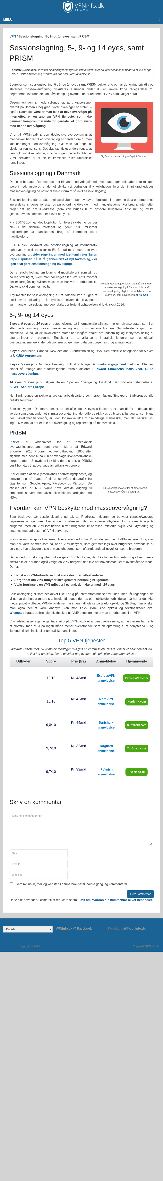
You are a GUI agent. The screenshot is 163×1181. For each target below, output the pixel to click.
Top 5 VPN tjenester (81, 641)
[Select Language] (28, 929)
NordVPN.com (136, 701)
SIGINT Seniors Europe (27, 387)
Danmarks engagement (108, 364)
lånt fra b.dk (140, 294)
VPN (13, 36)
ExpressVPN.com (136, 678)
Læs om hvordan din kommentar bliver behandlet (115, 900)
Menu (8, 19)
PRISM (15, 442)
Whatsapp (17, 612)
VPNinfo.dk (10, 946)
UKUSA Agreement (27, 355)
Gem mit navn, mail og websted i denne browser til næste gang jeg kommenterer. (71, 884)
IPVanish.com (136, 771)
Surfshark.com (136, 725)
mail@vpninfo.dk (133, 928)
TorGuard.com (136, 748)
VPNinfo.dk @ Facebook (74, 928)
